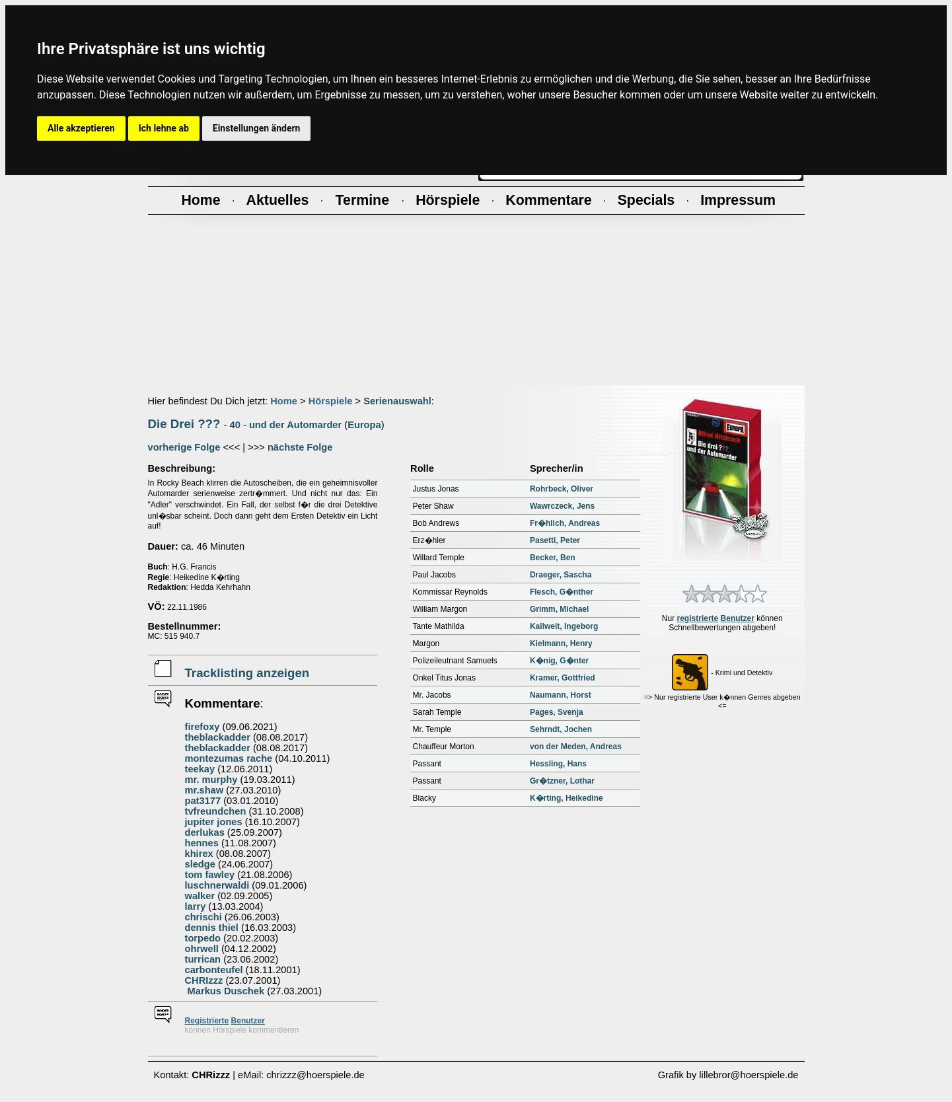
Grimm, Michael (559, 609)
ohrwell (202, 948)
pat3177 (203, 800)
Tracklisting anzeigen (247, 673)
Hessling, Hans (558, 763)
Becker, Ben (552, 557)
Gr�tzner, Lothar (562, 781)
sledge (200, 864)
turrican (203, 959)
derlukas (205, 832)
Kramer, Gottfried (562, 677)
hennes (202, 843)
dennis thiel (211, 927)
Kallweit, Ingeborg (564, 626)
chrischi (203, 917)
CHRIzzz (204, 980)
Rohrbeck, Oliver (561, 489)
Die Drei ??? (184, 424)
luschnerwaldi (217, 885)
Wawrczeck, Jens (562, 506)
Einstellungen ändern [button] (257, 128)
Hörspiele (331, 401)
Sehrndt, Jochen (561, 729)
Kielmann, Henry (561, 643)
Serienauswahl (397, 401)
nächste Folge (300, 447)
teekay (200, 769)
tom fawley (210, 874)
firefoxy (202, 726)
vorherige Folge (184, 447)
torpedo (203, 938)
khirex (199, 853)
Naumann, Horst (560, 695)
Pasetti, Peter (555, 540)
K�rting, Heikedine (566, 798)
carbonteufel (214, 970)
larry (195, 906)
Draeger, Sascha (560, 574)
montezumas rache (229, 758)
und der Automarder (295, 425)
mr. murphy (211, 779)
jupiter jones (213, 822)
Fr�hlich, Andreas (565, 523)
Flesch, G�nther (561, 592)
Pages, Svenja (556, 712)
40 (235, 425)
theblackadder (217, 737)
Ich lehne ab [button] (164, 128)
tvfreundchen (215, 811)
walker (200, 896)
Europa (364, 425)
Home (283, 401)
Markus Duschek (225, 991)
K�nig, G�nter (559, 660)
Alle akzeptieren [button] (81, 128)
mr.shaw (204, 790)
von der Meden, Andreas (576, 746)
